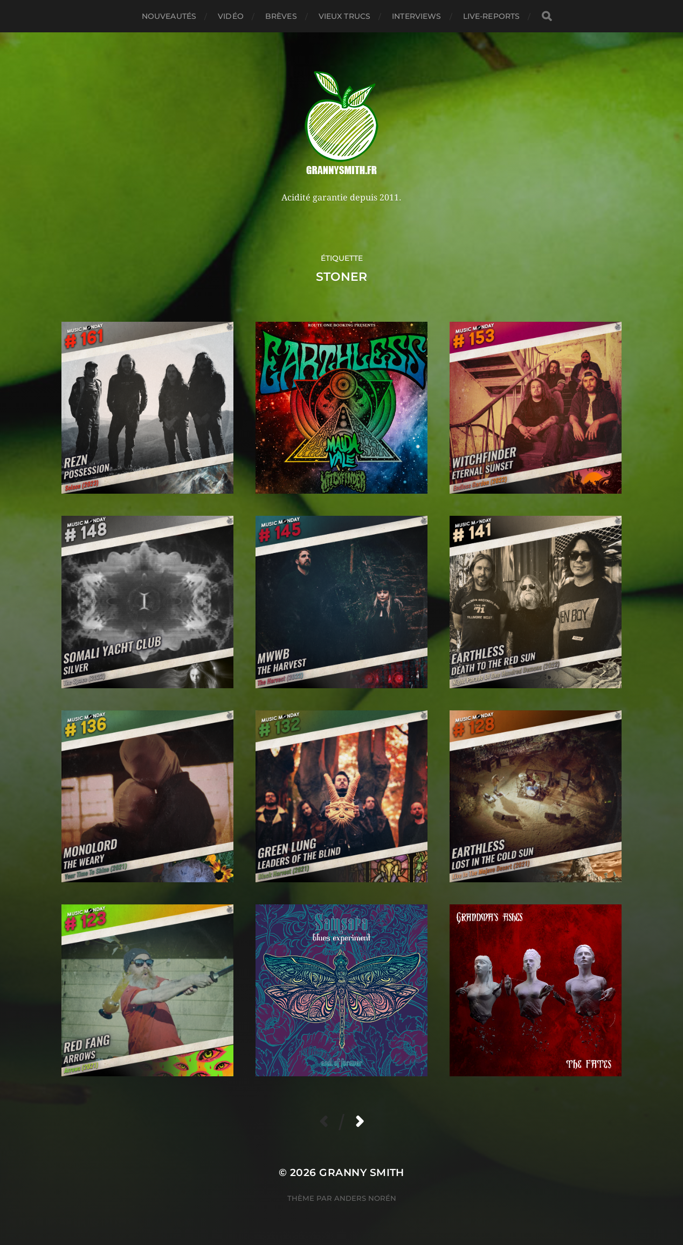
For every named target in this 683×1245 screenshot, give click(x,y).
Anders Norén (365, 1198)
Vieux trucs (345, 16)
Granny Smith (361, 1172)
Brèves (281, 16)
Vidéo (231, 16)
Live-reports (491, 16)
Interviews (416, 16)
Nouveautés (169, 16)
